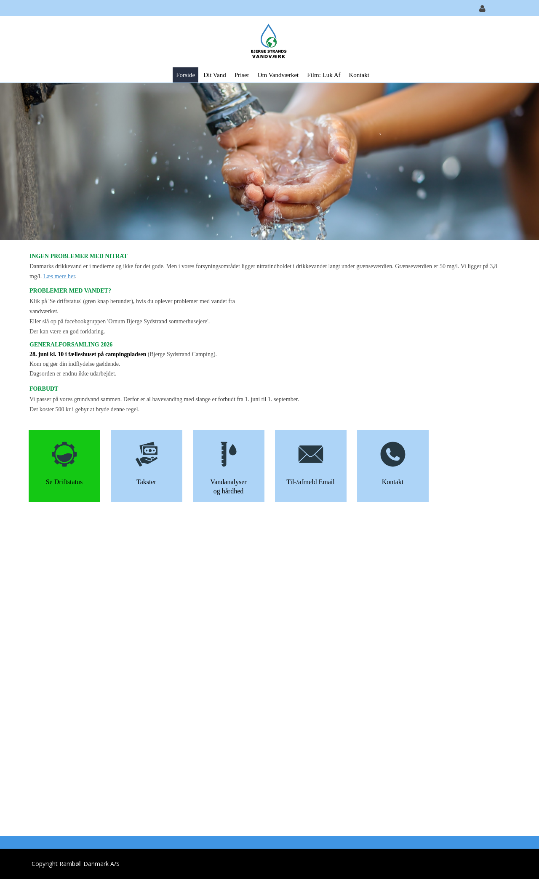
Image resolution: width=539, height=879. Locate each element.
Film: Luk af (323, 75)
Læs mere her (59, 276)
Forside (185, 75)
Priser (242, 75)
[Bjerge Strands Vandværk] (266, 41)
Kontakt (359, 75)
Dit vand (214, 75)
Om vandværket (278, 75)
